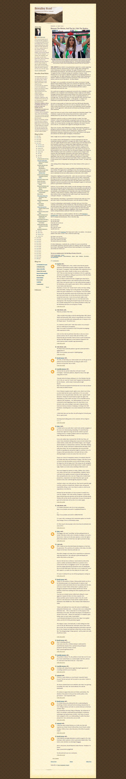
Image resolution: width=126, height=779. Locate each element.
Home (71, 761)
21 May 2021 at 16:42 (61, 343)
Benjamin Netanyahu (58, 256)
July (39, 153)
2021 (37, 143)
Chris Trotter (41, 37)
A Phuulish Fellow (41, 266)
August (39, 151)
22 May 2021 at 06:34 (61, 365)
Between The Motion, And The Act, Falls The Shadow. (43, 187)
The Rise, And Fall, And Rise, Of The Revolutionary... (42, 167)
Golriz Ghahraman (67, 256)
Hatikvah (63, 232)
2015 (37, 246)
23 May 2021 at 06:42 (61, 636)
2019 (37, 239)
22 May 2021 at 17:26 (61, 575)
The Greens (86, 256)
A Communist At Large (42, 264)
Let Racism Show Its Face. (43, 158)
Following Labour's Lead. (42, 179)
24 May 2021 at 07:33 (61, 671)
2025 (37, 136)
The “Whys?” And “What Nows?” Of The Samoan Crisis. (42, 171)
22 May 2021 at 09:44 (61, 502)
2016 (37, 244)
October (39, 148)
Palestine (81, 256)
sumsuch (59, 675)
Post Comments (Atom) (63, 765)
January (39, 236)
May (39, 157)
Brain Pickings (40, 277)
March (39, 232)
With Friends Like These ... (43, 219)
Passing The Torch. (41, 181)
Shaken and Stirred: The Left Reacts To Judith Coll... (42, 226)
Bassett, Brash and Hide (42, 273)
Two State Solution (54, 257)
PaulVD (59, 264)
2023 (37, 139)
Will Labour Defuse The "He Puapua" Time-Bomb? (42, 197)
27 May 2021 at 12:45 (61, 755)
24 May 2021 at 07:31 (61, 662)
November (40, 146)
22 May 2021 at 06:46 (61, 422)
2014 (37, 248)
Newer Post (53, 761)
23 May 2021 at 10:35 (61, 651)
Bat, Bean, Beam (40, 275)
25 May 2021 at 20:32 (61, 697)
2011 (37, 253)
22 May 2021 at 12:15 (61, 527)
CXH (58, 544)
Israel (77, 256)
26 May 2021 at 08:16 (61, 719)
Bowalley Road (43, 8)
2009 (37, 257)
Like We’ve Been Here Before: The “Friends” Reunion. (42, 162)
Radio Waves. (40, 193)
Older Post (88, 761)
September (40, 150)
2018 (37, 241)
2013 (37, 250)
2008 (37, 258)
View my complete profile (40, 70)
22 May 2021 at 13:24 (61, 540)
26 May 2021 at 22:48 (61, 732)
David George (60, 358)
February (40, 234)
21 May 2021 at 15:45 (61, 306)
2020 (37, 237)
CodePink (39, 281)
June (39, 155)
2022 (37, 141)
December (40, 144)
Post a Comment (56, 758)
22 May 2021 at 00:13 (61, 354)
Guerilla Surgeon (61, 369)
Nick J (58, 426)
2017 (37, 243)
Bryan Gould (40, 279)
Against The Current (41, 271)
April (39, 230)
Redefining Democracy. (42, 229)
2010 (37, 255)
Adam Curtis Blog (41, 268)
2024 (37, 137)
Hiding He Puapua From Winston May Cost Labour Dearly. (42, 216)
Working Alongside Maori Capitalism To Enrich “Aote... (42, 176)
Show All (47, 287)
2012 (37, 251)
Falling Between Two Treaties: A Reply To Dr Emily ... (43, 208)
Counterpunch (40, 284)
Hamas (73, 256)
